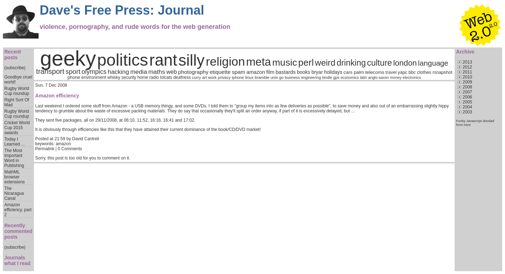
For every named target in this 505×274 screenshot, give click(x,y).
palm (359, 72)
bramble (262, 77)
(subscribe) (14, 67)
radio (154, 77)
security (128, 77)
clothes (424, 72)
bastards (286, 72)
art (204, 77)
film (270, 72)
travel (390, 72)
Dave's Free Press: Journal (122, 10)
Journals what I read (17, 260)
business (292, 77)
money (395, 77)
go (281, 77)
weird (325, 62)
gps (336, 77)
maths (156, 71)
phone (74, 77)
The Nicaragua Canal (14, 193)
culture (379, 62)
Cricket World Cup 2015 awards (17, 127)
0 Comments (70, 148)
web (171, 72)
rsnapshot (442, 72)
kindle (327, 77)
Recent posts (12, 54)
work (212, 77)
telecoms (374, 72)
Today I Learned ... (14, 142)
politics (122, 60)
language (433, 63)
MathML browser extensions (14, 176)
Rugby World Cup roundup (16, 91)
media (138, 71)
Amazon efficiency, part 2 (17, 209)
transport (50, 71)
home (143, 77)
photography (193, 72)
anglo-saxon (378, 77)
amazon (255, 72)
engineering (311, 77)
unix (274, 77)
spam (238, 72)
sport (72, 71)
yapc (403, 72)
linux (249, 77)
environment (93, 77)
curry (196, 77)
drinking (351, 62)
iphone (238, 77)
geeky (68, 58)
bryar (317, 72)
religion (225, 61)
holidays (333, 72)
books (303, 72)
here (467, 125)
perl (306, 62)
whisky (114, 77)
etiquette (220, 72)
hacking (118, 71)
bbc (412, 72)
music (284, 62)
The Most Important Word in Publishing (14, 158)
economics (350, 77)
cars (348, 72)
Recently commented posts (18, 231)
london (405, 63)
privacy (224, 77)
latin (363, 77)
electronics (412, 77)
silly (192, 60)
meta (258, 62)
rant (163, 60)
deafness (182, 77)
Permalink (44, 148)
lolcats (166, 77)
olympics (93, 71)
